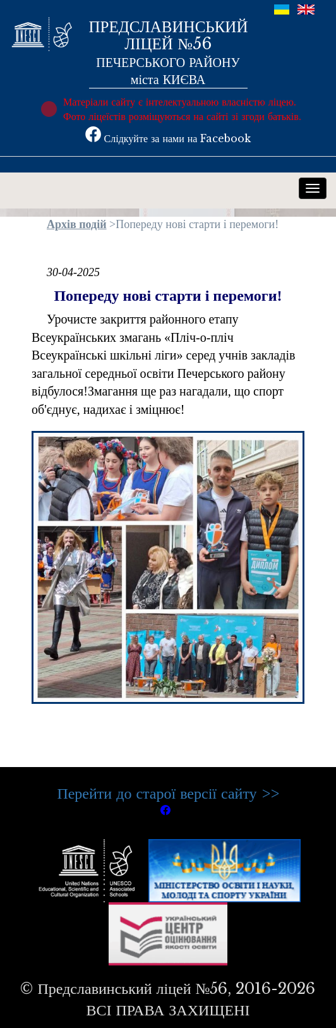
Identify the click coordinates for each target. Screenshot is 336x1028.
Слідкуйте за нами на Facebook (168, 138)
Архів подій (77, 224)
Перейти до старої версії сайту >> (168, 793)
